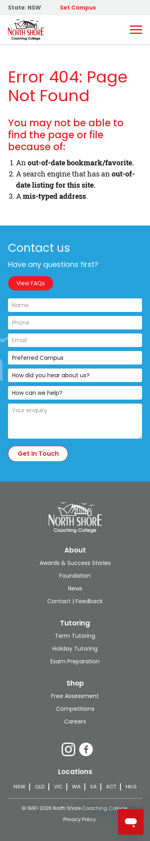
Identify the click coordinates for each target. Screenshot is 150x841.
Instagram (68, 749)
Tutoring (75, 623)
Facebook (86, 749)
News (75, 588)
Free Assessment (75, 696)
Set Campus (78, 8)
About (75, 550)
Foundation (75, 576)
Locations (75, 771)
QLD (40, 786)
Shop (75, 683)
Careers (75, 721)
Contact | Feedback (75, 601)
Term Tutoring (75, 636)
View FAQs (30, 283)
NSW (20, 786)
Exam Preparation (75, 661)
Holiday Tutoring (75, 649)
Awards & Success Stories (75, 563)
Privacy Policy (79, 819)
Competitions (75, 709)
